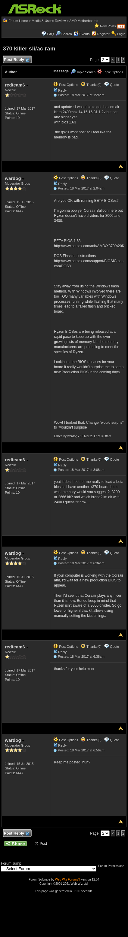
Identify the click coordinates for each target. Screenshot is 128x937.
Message (61, 71)
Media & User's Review (49, 21)
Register (103, 34)
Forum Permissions (112, 866)
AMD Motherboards (83, 21)
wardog (14, 178)
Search (66, 34)
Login (121, 34)
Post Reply (16, 59)
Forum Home (18, 21)
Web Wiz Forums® (67, 879)
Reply (62, 90)
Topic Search (83, 72)
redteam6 (16, 84)
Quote (114, 84)
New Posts (108, 26)
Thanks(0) (91, 84)
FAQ (50, 34)
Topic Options (110, 72)
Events (82, 34)
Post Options (65, 84)
